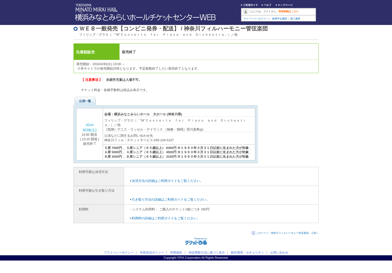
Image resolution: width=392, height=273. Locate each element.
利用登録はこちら (288, 11)
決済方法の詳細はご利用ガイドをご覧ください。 (167, 181)
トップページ (284, 5)
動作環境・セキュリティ (247, 252)
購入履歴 (295, 18)
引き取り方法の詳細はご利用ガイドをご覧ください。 (171, 199)
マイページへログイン (256, 18)
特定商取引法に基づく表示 (207, 252)
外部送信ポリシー (152, 252)
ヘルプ (267, 5)
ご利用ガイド (249, 5)
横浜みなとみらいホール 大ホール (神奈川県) (148, 114)
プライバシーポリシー (119, 252)
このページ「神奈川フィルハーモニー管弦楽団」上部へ (287, 233)
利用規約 (176, 252)
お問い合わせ (279, 252)
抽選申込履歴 (279, 18)
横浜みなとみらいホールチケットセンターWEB (146, 17)
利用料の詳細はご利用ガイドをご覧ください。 (166, 218)
